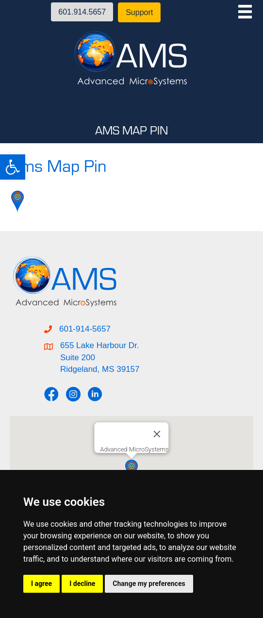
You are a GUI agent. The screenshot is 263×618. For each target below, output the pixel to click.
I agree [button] (41, 583)
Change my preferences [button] (149, 583)
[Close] (157, 434)
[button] (12, 167)
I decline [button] (82, 583)
